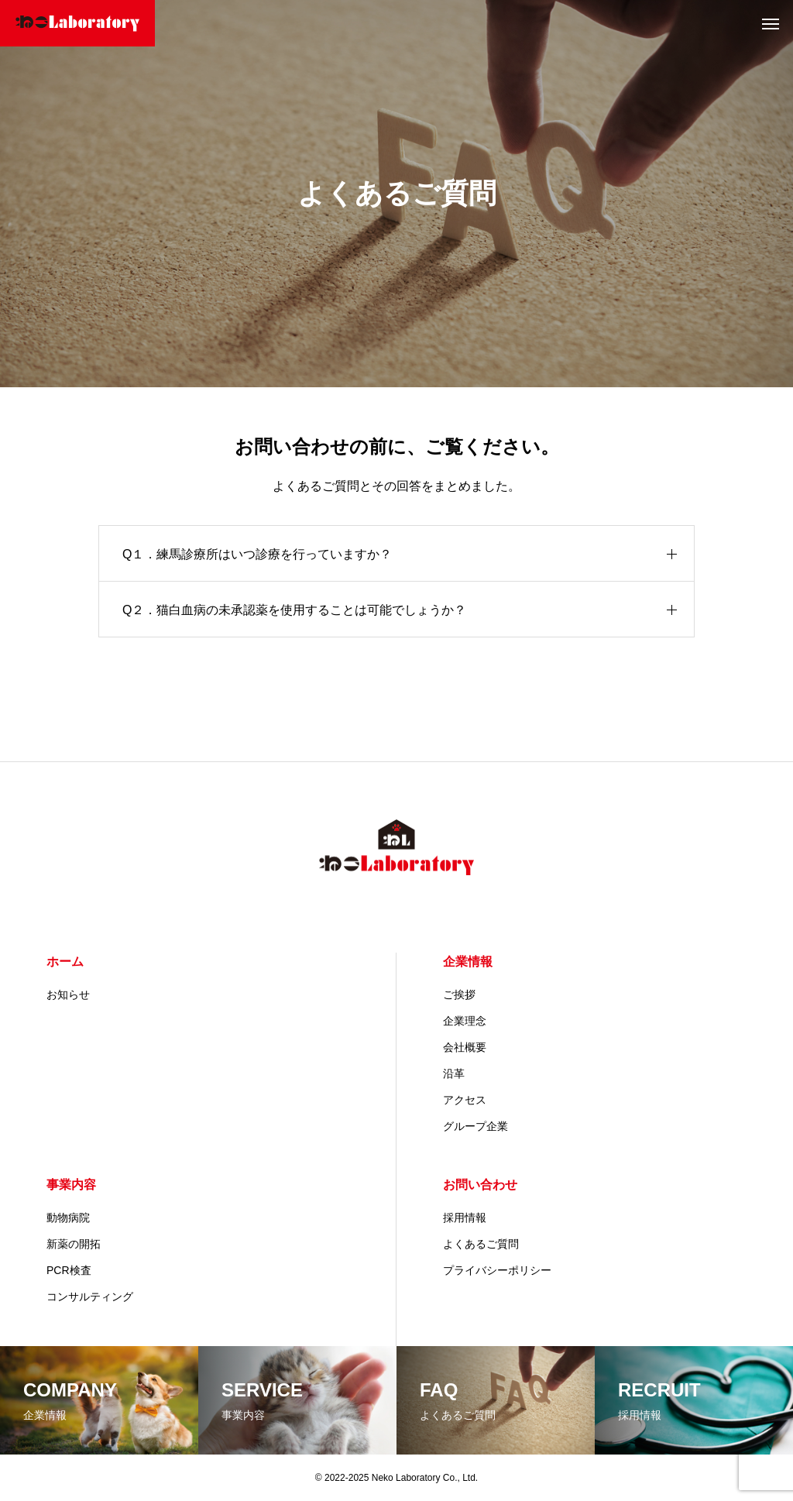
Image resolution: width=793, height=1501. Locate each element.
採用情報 (464, 1217)
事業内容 (71, 1184)
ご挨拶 (459, 994)
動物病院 (68, 1217)
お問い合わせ (480, 1184)
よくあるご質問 (481, 1244)
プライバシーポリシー (497, 1270)
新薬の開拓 (73, 1244)
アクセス (464, 1100)
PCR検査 (68, 1270)
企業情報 (468, 961)
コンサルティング (89, 1296)
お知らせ (68, 994)
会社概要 (464, 1047)
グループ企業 (475, 1126)
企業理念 (464, 1021)
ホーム (65, 961)
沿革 (454, 1073)
